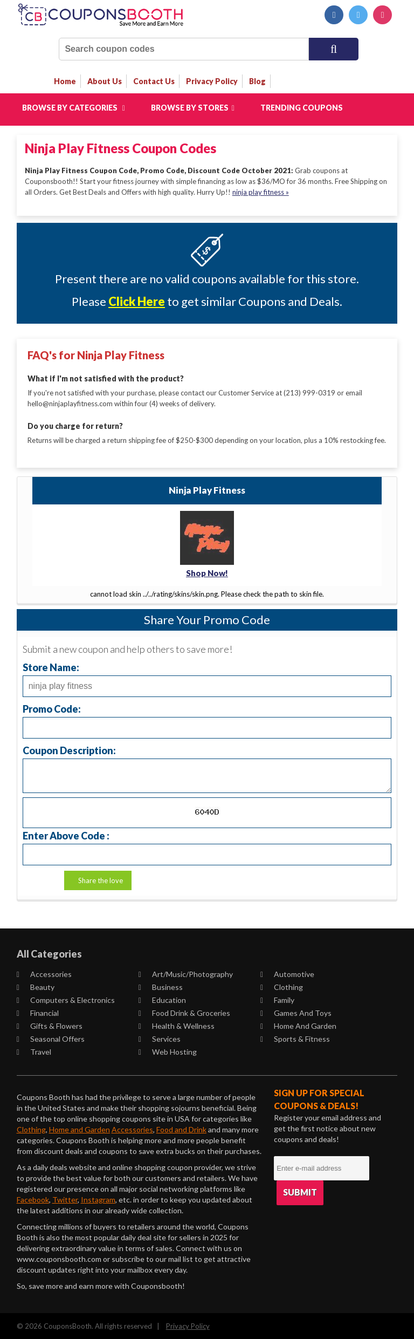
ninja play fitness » (260, 192)
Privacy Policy (188, 1325)
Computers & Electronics (66, 998)
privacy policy (212, 81)
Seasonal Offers (51, 1037)
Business (161, 985)
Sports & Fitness (295, 1037)
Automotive (287, 973)
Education (162, 998)
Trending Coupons (301, 107)
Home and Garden (298, 1024)
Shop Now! (207, 572)
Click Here (136, 301)
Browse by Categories (73, 107)
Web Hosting (168, 1050)
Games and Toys (296, 1011)
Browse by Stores (192, 107)
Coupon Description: (69, 749)
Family (277, 998)
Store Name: (51, 666)
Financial (38, 1011)
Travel (34, 1050)
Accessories (44, 973)
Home (65, 81)
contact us (154, 81)
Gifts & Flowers (49, 1024)
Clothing (281, 985)
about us (104, 81)
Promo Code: (52, 707)
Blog (257, 81)
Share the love (100, 879)
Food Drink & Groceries (184, 1011)
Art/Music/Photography (186, 973)
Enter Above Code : (66, 834)
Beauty (35, 985)
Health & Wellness (177, 1024)
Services (160, 1037)
